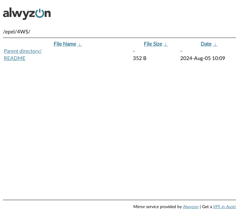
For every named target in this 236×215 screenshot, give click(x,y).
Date (206, 44)
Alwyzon (191, 207)
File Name (65, 44)
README (14, 58)
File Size (153, 44)
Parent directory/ (23, 51)
